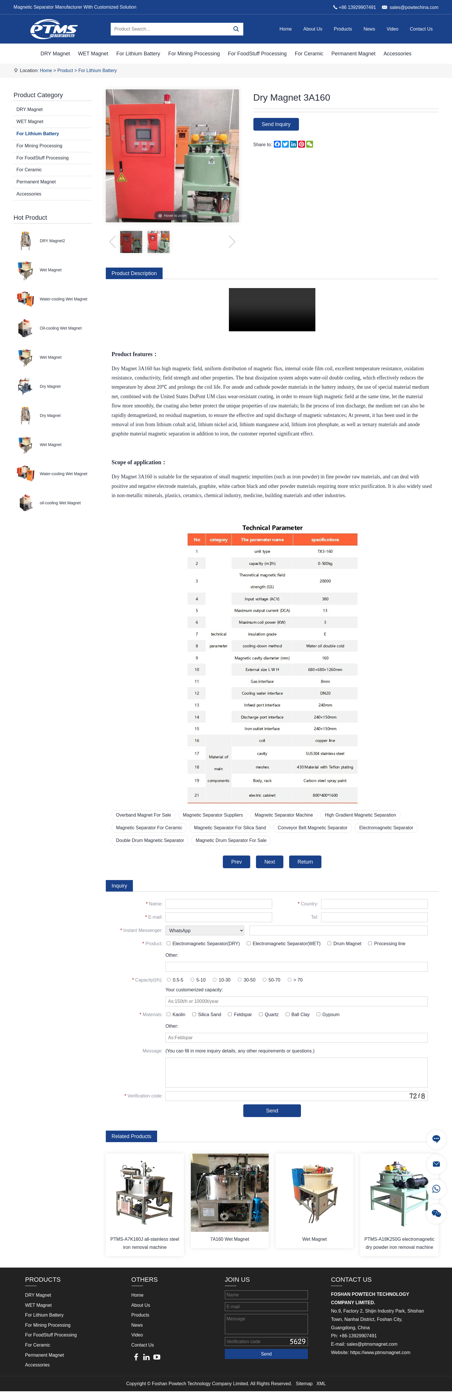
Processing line (386, 944)
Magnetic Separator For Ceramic (149, 828)
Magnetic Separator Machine (286, 815)
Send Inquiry (276, 124)
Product (65, 70)
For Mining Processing (194, 54)
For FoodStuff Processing (257, 54)
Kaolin (176, 1015)
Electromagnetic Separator (390, 828)
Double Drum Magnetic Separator (150, 840)
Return (306, 862)
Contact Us (421, 29)
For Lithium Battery (138, 54)
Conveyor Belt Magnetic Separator (315, 828)
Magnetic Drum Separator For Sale (232, 840)
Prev (236, 862)
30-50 (246, 980)
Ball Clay (298, 1015)
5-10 (198, 980)
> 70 (295, 980)
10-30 (221, 980)
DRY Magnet (55, 54)
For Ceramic (309, 54)
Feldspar (240, 1015)
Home (286, 29)
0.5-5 (175, 980)
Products (343, 29)
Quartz (268, 1015)
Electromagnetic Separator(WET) (284, 944)
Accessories (398, 54)
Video (392, 29)
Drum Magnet (344, 944)
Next (269, 862)
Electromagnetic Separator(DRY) (203, 944)
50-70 (271, 980)
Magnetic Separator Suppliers (214, 815)
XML (321, 1385)
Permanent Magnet (353, 54)
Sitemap (304, 1385)
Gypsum (328, 1015)
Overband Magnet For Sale (144, 815)
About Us (312, 29)
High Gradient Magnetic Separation (364, 815)
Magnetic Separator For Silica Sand (231, 828)
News (369, 29)
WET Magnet (93, 54)
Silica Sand (206, 1015)
